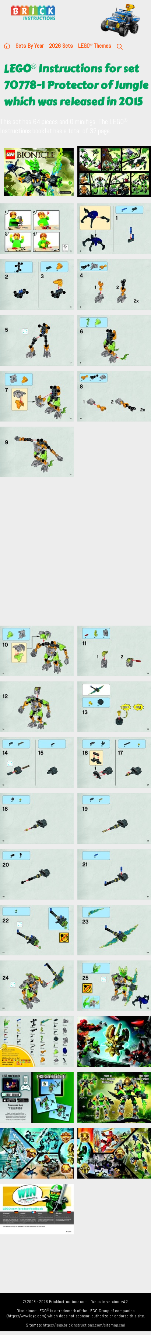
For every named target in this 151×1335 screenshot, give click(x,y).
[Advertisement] (69, 551)
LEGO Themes (94, 46)
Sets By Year (29, 46)
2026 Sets (61, 46)
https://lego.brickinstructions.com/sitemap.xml (84, 1325)
